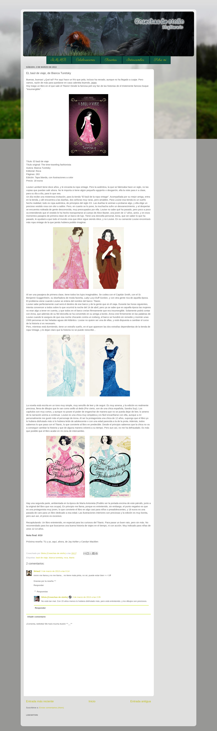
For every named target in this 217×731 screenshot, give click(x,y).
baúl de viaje (42, 557)
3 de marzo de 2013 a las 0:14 (55, 571)
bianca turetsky (56, 557)
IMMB (58, 59)
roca (66, 557)
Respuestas (42, 591)
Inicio (92, 701)
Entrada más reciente (40, 701)
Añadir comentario (36, 617)
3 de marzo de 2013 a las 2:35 (86, 597)
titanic (71, 557)
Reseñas (111, 59)
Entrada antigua (140, 701)
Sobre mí (160, 59)
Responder (39, 585)
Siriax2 (37, 571)
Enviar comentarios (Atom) (51, 707)
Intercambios (135, 59)
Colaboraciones (85, 59)
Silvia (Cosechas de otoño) (54, 597)
